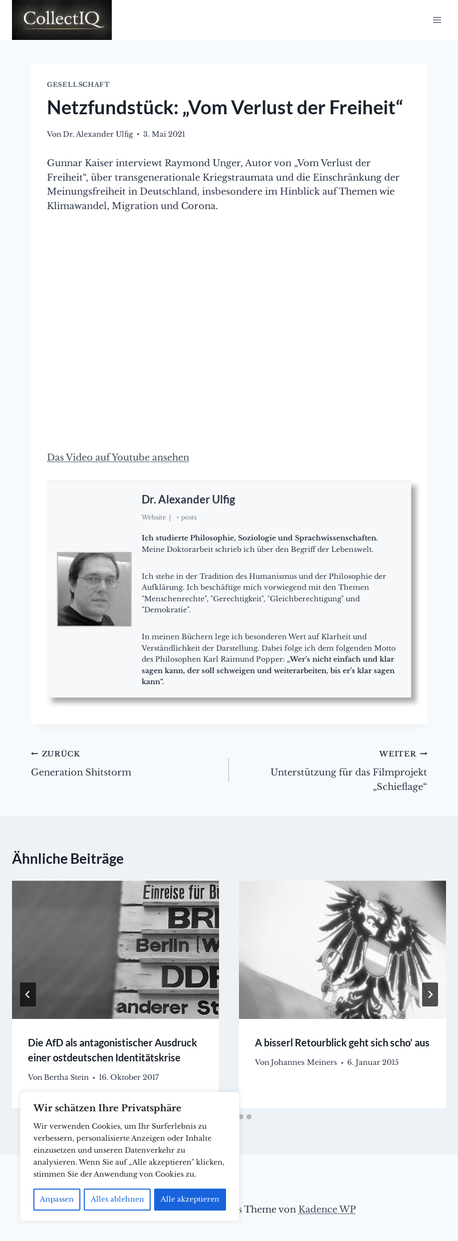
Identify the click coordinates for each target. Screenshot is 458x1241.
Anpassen (57, 1199)
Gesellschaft (78, 84)
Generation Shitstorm (125, 762)
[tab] (240, 1116)
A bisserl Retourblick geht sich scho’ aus (342, 1042)
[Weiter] (430, 994)
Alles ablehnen (117, 1199)
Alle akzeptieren (190, 1199)
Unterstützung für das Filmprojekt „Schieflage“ (332, 769)
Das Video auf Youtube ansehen (118, 457)
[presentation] (115, 950)
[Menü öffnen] (437, 19)
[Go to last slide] (28, 994)
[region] (129, 1156)
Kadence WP (327, 1209)
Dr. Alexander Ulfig (188, 499)
